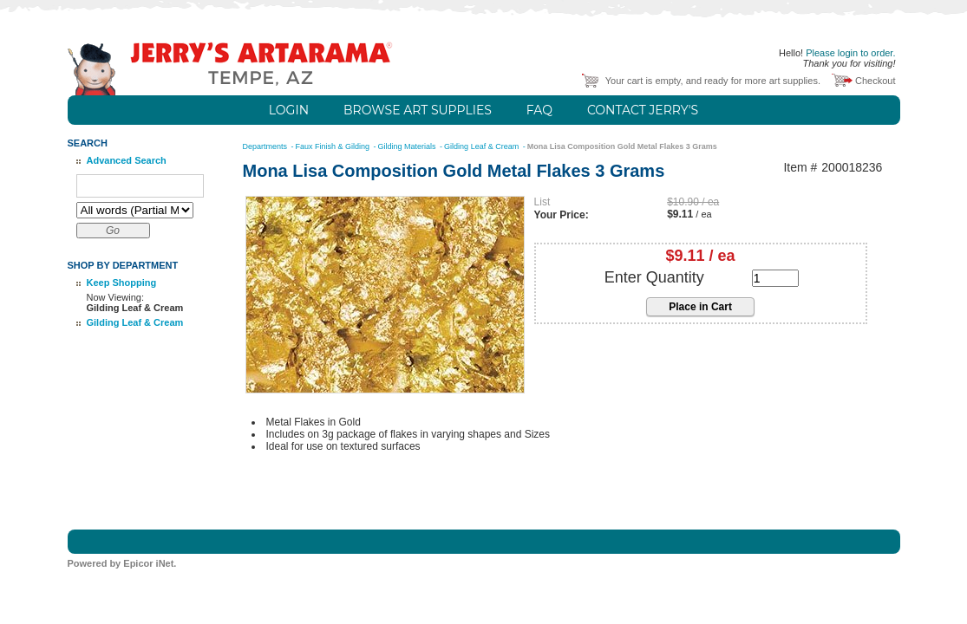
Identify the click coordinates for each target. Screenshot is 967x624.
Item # (800, 167)
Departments (266, 146)
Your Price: (561, 215)
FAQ (539, 110)
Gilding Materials (408, 146)
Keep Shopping (122, 282)
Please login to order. (850, 53)
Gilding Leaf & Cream (135, 322)
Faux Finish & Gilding (334, 146)
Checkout (875, 80)
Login (289, 110)
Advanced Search (127, 160)
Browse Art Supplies (417, 110)
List (542, 202)
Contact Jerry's (642, 110)
